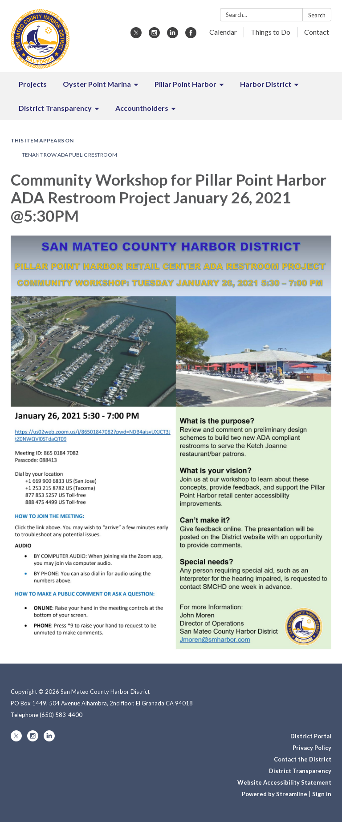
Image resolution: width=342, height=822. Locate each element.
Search (317, 15)
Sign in (321, 794)
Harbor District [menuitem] (265, 84)
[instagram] (154, 35)
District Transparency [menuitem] (55, 108)
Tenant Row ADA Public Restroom (69, 154)
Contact (316, 32)
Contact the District (302, 759)
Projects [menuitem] (33, 84)
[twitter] (136, 35)
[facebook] (190, 35)
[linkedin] (172, 35)
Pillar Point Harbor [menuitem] (185, 84)
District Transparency (300, 770)
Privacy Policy (312, 747)
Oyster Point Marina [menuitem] (97, 84)
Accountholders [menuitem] (141, 108)
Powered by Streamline (274, 794)
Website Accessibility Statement (284, 782)
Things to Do (270, 32)
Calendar (223, 32)
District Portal (310, 736)
